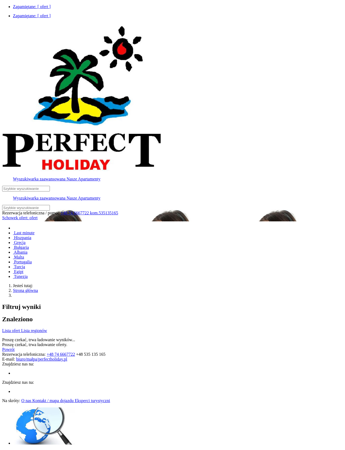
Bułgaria (21, 247)
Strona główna (25, 290)
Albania (20, 252)
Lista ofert (11, 330)
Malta (18, 257)
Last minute (23, 233)
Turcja (19, 266)
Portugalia (22, 262)
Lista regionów (34, 330)
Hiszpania (22, 237)
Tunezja (20, 276)
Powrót (8, 349)
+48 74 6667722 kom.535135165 (89, 213)
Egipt (18, 271)
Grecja (19, 242)
